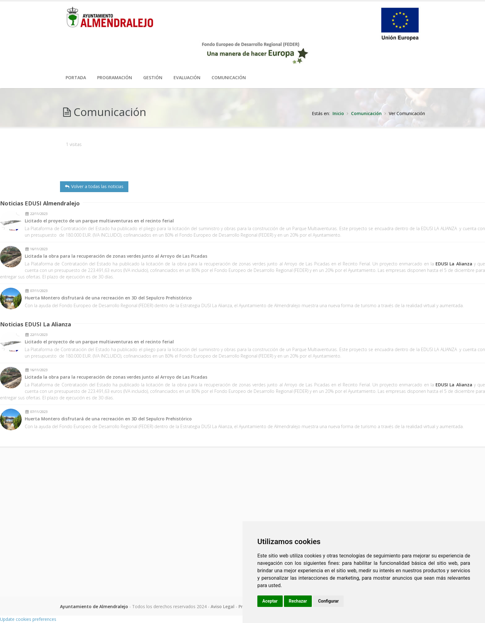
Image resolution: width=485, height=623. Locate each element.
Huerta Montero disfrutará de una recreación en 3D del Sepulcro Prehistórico (108, 298)
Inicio (338, 113)
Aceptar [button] (270, 601)
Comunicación (229, 77)
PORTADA (76, 77)
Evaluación (187, 77)
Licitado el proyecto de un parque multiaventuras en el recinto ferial (99, 221)
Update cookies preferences (28, 619)
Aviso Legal (222, 606)
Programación (114, 77)
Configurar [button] (328, 601)
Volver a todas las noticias (94, 186)
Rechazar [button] (298, 601)
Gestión (152, 77)
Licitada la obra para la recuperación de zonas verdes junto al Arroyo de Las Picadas (116, 256)
